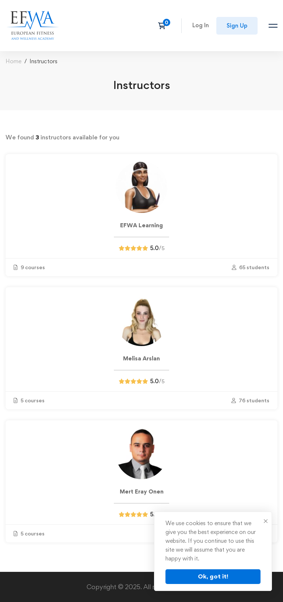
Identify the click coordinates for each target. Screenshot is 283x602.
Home (13, 61)
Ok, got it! (213, 576)
